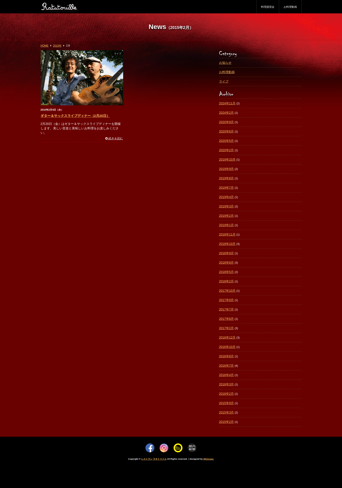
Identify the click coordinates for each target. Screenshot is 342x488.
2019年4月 (226, 197)
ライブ (117, 53)
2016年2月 (226, 393)
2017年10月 (227, 290)
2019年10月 (227, 159)
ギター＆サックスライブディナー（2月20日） (75, 116)
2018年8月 (226, 262)
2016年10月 (227, 347)
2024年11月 (227, 103)
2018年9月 (226, 253)
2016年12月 (227, 337)
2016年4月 (226, 375)
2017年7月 (226, 309)
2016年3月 (226, 384)
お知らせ (225, 62)
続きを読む (114, 138)
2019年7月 (226, 187)
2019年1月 (226, 225)
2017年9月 (226, 300)
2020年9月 (226, 122)
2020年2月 (226, 150)
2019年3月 (226, 206)
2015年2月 (226, 422)
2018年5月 (226, 272)
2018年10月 (227, 244)
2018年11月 (227, 234)
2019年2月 (226, 215)
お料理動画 (290, 6)
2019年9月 (226, 169)
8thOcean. (208, 459)
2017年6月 (226, 319)
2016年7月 (226, 365)
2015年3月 (226, 412)
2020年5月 (226, 141)
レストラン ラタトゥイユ (153, 459)
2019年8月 (226, 178)
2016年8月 (226, 356)
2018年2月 (226, 281)
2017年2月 (226, 328)
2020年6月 (226, 131)
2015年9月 (226, 403)
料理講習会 (267, 6)
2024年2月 (226, 112)
